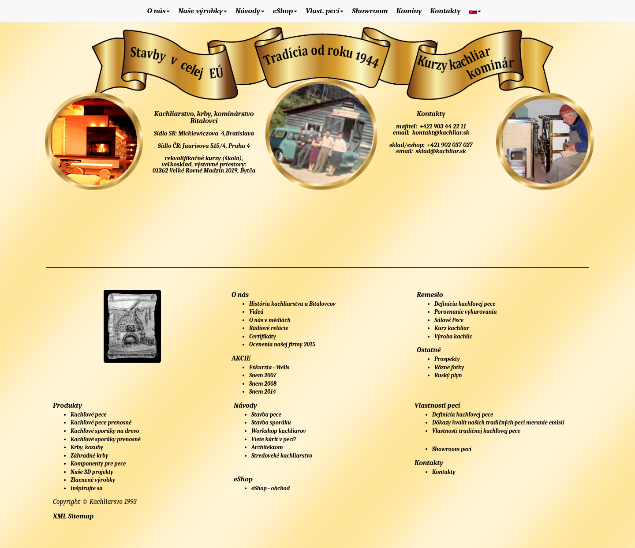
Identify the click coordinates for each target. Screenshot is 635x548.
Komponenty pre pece (98, 463)
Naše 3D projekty (92, 472)
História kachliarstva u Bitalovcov (292, 303)
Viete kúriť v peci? (273, 439)
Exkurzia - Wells (269, 367)
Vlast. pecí (325, 11)
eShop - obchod (270, 488)
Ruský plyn (448, 375)
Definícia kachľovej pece (464, 303)
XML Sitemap (73, 516)
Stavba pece (266, 414)
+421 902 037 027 (449, 145)
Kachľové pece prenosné (101, 422)
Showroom (370, 11)
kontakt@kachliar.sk (440, 132)
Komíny (409, 11)
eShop (285, 11)
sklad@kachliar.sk (440, 151)
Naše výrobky (202, 11)
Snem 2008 (262, 383)
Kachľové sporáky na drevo (105, 431)
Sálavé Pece (448, 320)
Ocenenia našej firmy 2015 (282, 344)
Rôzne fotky (449, 367)
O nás (158, 11)
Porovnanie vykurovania (465, 311)
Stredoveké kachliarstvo (281, 455)
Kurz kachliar (451, 328)
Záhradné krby (89, 455)
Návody (250, 11)
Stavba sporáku (271, 422)
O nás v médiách (270, 320)
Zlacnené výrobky (93, 480)
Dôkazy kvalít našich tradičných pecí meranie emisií (498, 422)
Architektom (267, 447)
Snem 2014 (262, 391)
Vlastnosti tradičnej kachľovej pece (476, 431)
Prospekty (447, 359)
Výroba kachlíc (453, 336)
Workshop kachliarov (278, 431)
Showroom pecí (451, 449)
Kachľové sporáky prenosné (106, 439)
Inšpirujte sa (87, 488)
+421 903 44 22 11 (442, 126)
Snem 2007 (262, 375)
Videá (256, 311)
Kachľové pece (89, 414)
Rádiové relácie (268, 328)
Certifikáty (262, 336)
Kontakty (445, 11)
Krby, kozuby (87, 447)
